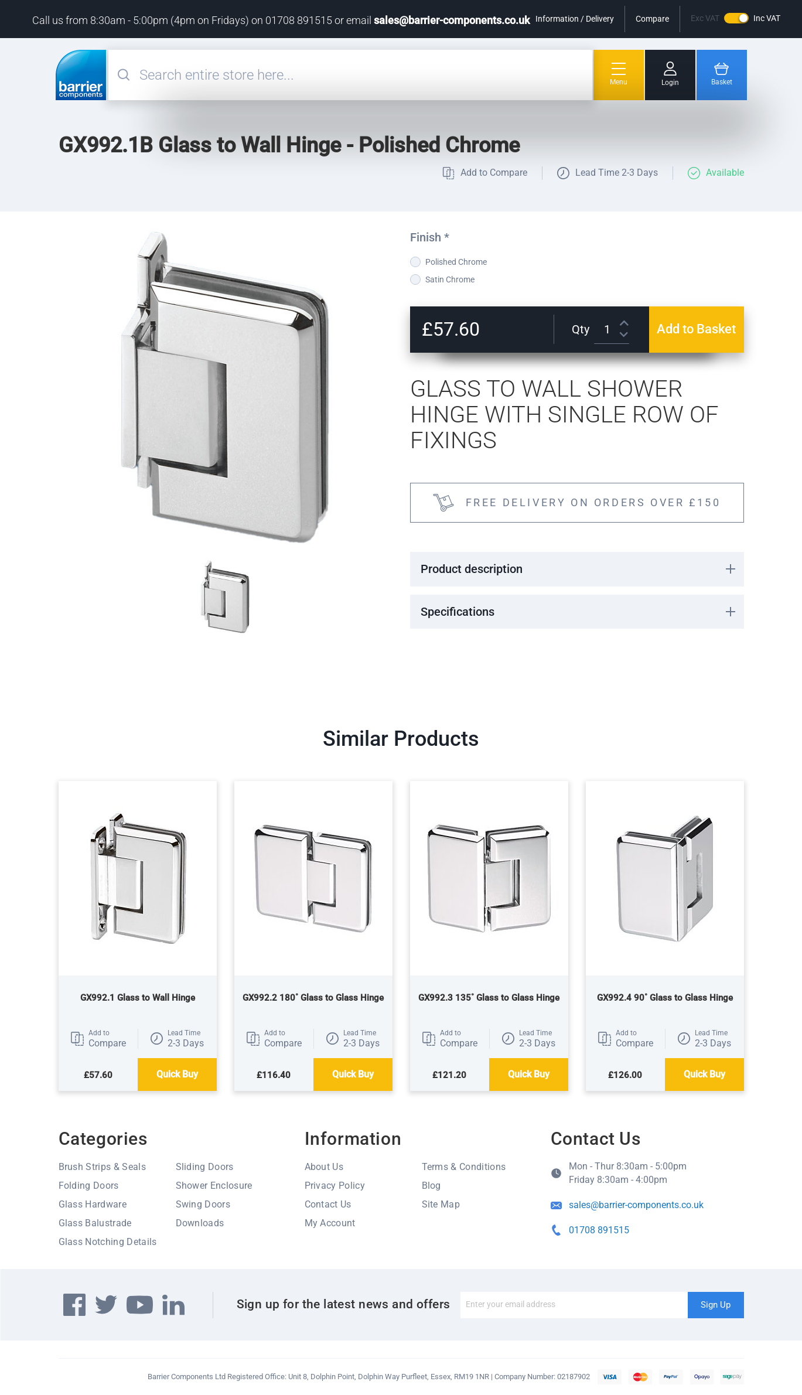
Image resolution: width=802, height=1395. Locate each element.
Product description (472, 569)
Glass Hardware (93, 1204)
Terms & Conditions (464, 1166)
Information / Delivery (574, 18)
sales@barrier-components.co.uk (452, 20)
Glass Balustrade (95, 1223)
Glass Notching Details (108, 1241)
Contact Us (328, 1204)
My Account (330, 1223)
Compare (652, 18)
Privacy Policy (335, 1185)
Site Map (441, 1204)
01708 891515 (599, 1230)
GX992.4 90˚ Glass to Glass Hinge (665, 997)
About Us (324, 1166)
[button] (98, 1039)
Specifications (457, 612)
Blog (431, 1185)
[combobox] (364, 75)
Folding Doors (89, 1185)
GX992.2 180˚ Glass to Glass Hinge (313, 997)
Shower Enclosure (214, 1185)
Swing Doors (203, 1204)
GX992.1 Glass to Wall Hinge (137, 997)
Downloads (200, 1223)
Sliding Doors (205, 1166)
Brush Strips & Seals (102, 1166)
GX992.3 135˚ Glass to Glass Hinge (488, 997)
